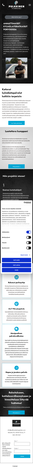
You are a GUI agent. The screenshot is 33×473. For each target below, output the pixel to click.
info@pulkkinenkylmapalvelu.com (16, 430)
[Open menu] (29, 5)
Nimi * (16, 441)
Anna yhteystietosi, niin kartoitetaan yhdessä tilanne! (7, 453)
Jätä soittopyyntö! (6, 443)
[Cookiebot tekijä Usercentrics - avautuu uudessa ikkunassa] (23, 203)
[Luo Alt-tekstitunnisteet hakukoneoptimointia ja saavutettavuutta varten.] (3, 6)
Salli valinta (16, 265)
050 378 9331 (16, 435)
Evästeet (15, 466)
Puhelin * (16, 448)
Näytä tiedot (24, 255)
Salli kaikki (16, 260)
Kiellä (16, 270)
